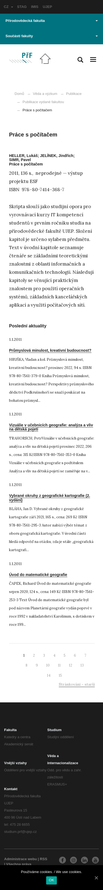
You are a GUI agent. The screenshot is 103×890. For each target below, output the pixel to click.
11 (59, 665)
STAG (22, 7)
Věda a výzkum (45, 94)
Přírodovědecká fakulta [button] (51, 21)
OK (51, 880)
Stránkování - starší (77, 684)
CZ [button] (8, 7)
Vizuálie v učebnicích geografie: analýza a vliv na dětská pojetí (51, 427)
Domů (19, 94)
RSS (43, 859)
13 (82, 665)
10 (48, 665)
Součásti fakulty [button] (51, 36)
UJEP (47, 7)
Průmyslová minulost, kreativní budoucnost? (50, 350)
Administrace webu (20, 859)
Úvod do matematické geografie (38, 574)
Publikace (74, 94)
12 (70, 665)
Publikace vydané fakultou (40, 102)
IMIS (34, 7)
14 (49, 675)
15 (60, 675)
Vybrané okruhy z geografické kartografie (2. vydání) (49, 497)
